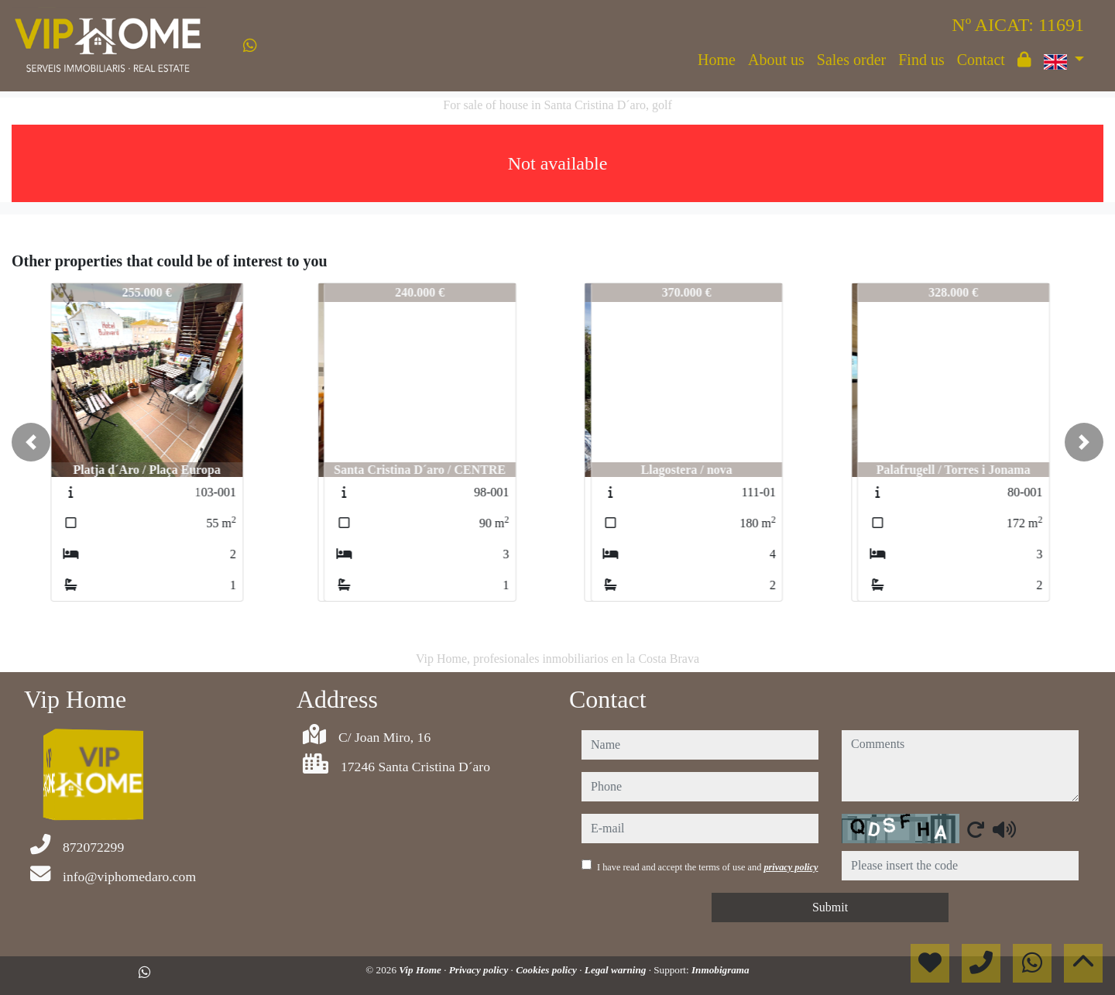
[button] (31, 442)
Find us (921, 59)
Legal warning (617, 970)
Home (717, 59)
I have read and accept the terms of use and (707, 867)
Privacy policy (480, 970)
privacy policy (790, 867)
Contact (981, 59)
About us (776, 59)
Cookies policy (547, 970)
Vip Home (421, 970)
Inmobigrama (720, 970)
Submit (830, 907)
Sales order (851, 59)
